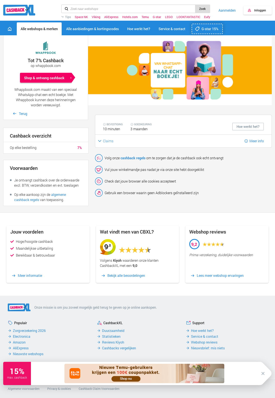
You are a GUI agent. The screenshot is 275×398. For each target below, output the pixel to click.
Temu (145, 17)
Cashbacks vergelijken (119, 348)
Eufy (207, 17)
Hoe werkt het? (202, 331)
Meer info (256, 141)
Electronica (21, 336)
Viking (96, 17)
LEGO (169, 17)
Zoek (202, 9)
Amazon (19, 342)
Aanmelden (227, 10)
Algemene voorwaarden (24, 389)
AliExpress (111, 17)
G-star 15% (210, 28)
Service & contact (204, 336)
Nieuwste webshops (28, 354)
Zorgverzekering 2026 (29, 331)
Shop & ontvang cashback (44, 78)
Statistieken (111, 336)
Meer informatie (30, 275)
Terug (23, 113)
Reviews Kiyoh (113, 342)
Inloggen (260, 10)
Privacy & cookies (59, 389)
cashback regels (133, 158)
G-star (157, 17)
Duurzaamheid (113, 331)
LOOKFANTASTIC (188, 17)
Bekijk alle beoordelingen (126, 275)
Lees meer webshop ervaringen (220, 275)
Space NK (81, 17)
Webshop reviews (204, 342)
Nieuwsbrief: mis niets (208, 348)
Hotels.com (130, 17)
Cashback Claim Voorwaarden (99, 389)
